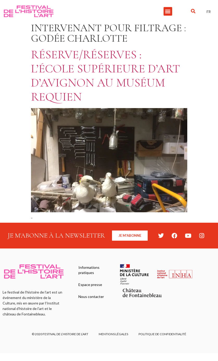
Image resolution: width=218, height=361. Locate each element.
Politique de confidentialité (162, 334)
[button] (168, 11)
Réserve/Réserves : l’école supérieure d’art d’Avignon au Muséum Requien (105, 75)
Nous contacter (91, 296)
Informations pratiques (88, 270)
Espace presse (90, 284)
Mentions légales (113, 334)
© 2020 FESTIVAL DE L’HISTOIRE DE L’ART (60, 334)
